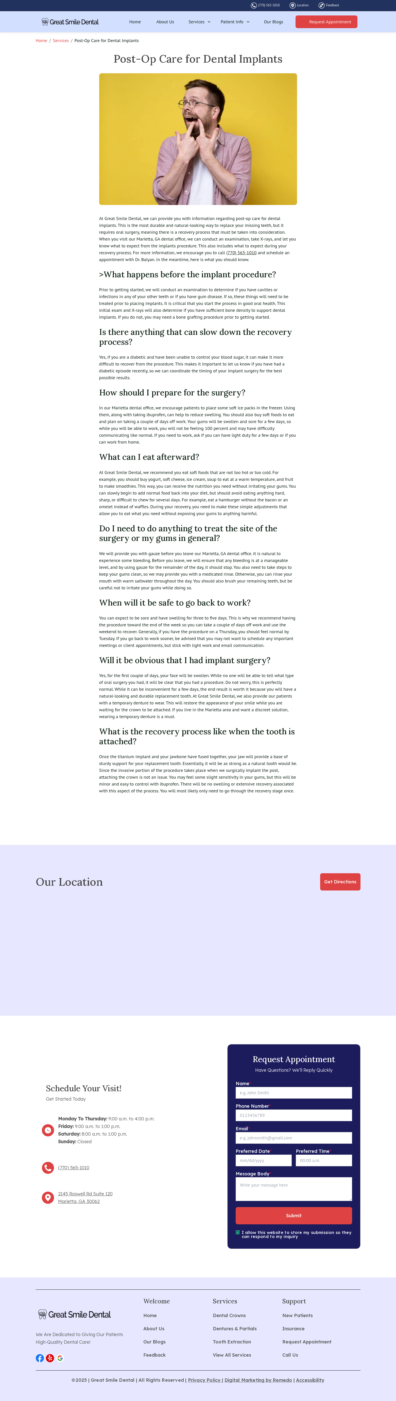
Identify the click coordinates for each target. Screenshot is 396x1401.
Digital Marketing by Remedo (258, 1380)
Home (135, 22)
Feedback (332, 5)
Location (303, 5)
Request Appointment (330, 22)
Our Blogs (273, 22)
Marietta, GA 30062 (79, 1201)
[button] (40, 1358)
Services (200, 22)
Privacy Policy (205, 1380)
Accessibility (310, 1380)
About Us (165, 22)
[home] (70, 21)
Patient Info (235, 22)
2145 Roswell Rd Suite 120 (85, 1194)
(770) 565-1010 (269, 5)
